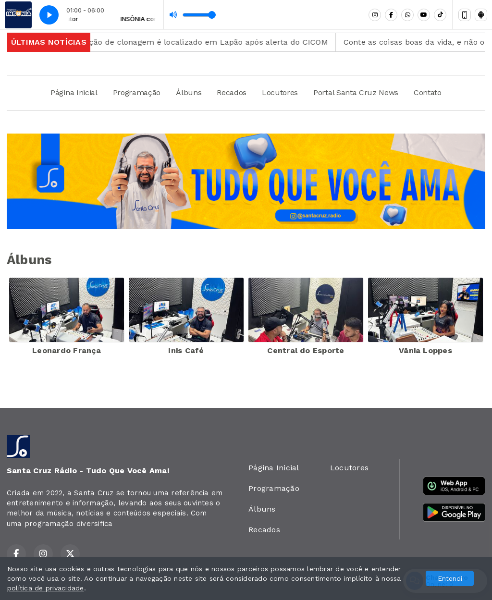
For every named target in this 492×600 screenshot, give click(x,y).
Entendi (450, 578)
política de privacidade (45, 588)
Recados (231, 92)
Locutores (280, 92)
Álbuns (188, 92)
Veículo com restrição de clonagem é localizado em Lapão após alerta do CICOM (178, 42)
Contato (428, 92)
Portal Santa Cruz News (355, 92)
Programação (136, 92)
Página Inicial (74, 92)
